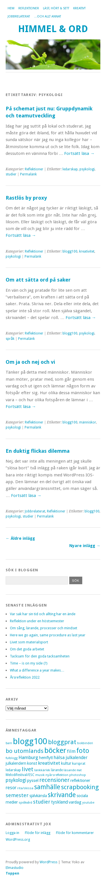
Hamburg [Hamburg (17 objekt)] (28, 757)
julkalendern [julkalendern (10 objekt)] (16, 763)
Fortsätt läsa (79, 153)
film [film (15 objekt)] (71, 751)
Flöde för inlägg (37, 833)
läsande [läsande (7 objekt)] (70, 770)
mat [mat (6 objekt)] (79, 770)
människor (87, 422)
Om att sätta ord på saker (38, 280)
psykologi (87, 169)
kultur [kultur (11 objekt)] (66, 763)
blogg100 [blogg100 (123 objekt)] (30, 741)
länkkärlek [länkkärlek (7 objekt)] (42, 770)
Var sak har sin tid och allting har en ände (42, 614)
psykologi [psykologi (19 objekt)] (16, 780)
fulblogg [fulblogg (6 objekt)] (12, 758)
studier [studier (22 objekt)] (41, 802)
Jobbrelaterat (19, 16)
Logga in (12, 833)
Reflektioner (28, 8)
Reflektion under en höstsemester (37, 621)
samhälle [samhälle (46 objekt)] (47, 787)
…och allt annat (47, 16)
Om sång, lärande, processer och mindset (43, 628)
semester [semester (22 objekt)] (17, 795)
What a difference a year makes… (37, 670)
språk (10, 339)
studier (11, 174)
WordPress (48, 862)
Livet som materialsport (29, 642)
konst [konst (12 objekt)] (32, 763)
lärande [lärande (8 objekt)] (57, 770)
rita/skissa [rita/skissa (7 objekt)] (25, 788)
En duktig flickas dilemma (38, 451)
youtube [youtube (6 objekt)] (88, 802)
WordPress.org (18, 839)
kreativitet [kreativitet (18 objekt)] (49, 763)
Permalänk (28, 174)
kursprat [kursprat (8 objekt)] (78, 764)
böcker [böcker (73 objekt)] (55, 750)
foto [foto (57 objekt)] (82, 750)
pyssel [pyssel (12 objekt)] (32, 780)
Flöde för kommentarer (75, 833)
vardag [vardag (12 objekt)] (75, 802)
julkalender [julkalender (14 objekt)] (77, 757)
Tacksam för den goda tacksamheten (40, 656)
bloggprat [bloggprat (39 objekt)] (62, 742)
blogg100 (69, 251)
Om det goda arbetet (27, 649)
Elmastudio (14, 868)
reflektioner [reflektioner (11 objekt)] (80, 780)
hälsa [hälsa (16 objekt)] (59, 757)
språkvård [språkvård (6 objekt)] (25, 802)
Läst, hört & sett (56, 8)
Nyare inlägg (84, 545)
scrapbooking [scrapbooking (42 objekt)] (80, 787)
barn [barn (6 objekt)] (9, 743)
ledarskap (70, 169)
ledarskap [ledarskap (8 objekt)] (13, 770)
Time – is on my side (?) (28, 663)
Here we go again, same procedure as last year (47, 635)
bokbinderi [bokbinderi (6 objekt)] (85, 743)
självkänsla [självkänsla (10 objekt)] (38, 795)
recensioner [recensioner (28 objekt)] (54, 780)
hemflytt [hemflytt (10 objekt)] (46, 757)
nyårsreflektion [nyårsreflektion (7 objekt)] (57, 775)
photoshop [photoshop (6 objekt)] (77, 775)
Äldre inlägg (20, 538)
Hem (11, 8)
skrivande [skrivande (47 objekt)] (62, 795)
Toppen (12, 873)
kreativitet (86, 251)
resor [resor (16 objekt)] (11, 787)
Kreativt (79, 8)
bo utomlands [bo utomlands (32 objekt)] (25, 751)
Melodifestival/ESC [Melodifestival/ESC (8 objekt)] (20, 775)
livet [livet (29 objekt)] (27, 769)
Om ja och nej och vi (30, 362)
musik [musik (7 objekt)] (40, 775)
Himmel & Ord (53, 28)
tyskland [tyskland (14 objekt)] (59, 802)
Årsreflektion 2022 (25, 677)
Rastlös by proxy (26, 198)
